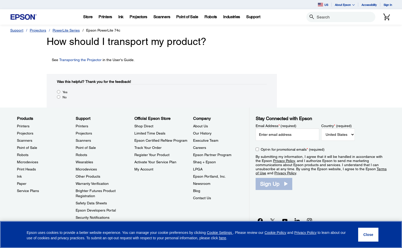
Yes (65, 92)
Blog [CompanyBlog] (196, 191)
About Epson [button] (345, 4)
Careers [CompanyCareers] (199, 148)
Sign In (388, 4)
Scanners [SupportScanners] (83, 140)
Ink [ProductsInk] (19, 176)
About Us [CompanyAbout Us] (200, 126)
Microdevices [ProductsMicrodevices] (27, 162)
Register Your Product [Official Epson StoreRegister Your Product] (151, 155)
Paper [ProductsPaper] (21, 184)
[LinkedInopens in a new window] (297, 220)
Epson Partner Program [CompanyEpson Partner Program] (212, 155)
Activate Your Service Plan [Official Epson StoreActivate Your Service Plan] (155, 162)
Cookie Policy (275, 233)
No (65, 97)
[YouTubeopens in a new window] (284, 220)
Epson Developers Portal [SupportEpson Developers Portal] (96, 210)
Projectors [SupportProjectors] (84, 133)
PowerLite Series (66, 30)
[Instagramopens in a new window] (309, 220)
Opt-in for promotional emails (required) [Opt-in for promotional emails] (293, 149)
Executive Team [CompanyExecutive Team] (205, 140)
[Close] (368, 235)
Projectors (38, 30)
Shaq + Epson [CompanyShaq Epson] (204, 162)
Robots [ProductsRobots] (22, 155)
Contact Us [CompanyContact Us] (202, 198)
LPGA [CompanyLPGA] (198, 169)
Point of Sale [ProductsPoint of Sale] (27, 148)
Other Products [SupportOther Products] (88, 176)
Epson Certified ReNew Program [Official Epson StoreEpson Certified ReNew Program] (160, 140)
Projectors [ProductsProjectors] (25, 133)
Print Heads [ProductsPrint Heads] (26, 169)
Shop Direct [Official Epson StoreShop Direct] (143, 126)
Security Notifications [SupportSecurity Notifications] (92, 217)
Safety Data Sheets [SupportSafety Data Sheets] (91, 203)
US (323, 4)
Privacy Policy (284, 161)
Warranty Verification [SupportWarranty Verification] (92, 184)
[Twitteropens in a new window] (272, 220)
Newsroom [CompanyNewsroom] (201, 184)
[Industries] (231, 17)
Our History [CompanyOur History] (202, 133)
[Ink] (120, 17)
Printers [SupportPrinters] (82, 126)
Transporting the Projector (80, 60)
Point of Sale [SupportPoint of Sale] (86, 148)
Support (16, 30)
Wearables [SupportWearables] (84, 162)
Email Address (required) (276, 126)
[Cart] (386, 17)
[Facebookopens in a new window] (260, 220)
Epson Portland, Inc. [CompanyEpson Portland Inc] (209, 176)
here (222, 238)
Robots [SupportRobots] (81, 155)
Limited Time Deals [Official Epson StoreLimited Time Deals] (149, 133)
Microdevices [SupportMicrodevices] (86, 169)
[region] (201, 234)
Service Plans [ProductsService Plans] (28, 191)
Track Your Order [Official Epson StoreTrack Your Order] (148, 148)
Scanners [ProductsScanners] (24, 140)
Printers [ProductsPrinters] (23, 126)
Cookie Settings (220, 233)
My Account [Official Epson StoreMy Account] (143, 169)
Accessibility (369, 4)
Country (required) (336, 126)
